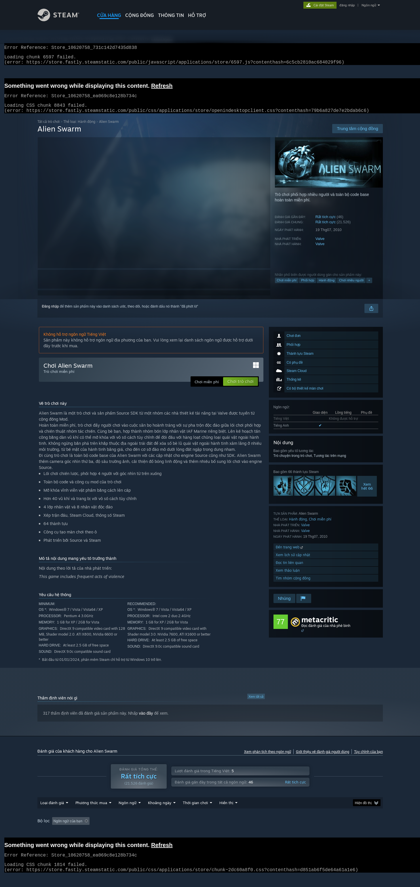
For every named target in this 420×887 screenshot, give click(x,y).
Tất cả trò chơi (48, 128)
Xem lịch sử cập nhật (293, 562)
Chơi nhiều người (351, 287)
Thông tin (171, 15)
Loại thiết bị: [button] (334, 832)
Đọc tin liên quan (289, 569)
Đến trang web (290, 554)
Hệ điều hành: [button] (264, 832)
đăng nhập (347, 5)
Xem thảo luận (288, 577)
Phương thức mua (91, 813)
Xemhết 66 (367, 493)
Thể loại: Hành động (79, 128)
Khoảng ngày (159, 813)
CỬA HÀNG (109, 15)
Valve (320, 245)
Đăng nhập (50, 313)
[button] (56, 831)
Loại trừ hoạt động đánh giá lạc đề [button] (124, 832)
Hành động (327, 287)
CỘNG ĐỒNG (139, 15)
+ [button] (369, 287)
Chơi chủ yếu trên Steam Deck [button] (219, 832)
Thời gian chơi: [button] (173, 832)
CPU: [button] (290, 832)
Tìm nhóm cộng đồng (293, 585)
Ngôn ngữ (369, 5)
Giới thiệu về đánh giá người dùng (322, 758)
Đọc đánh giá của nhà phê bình (325, 632)
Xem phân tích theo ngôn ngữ (267, 758)
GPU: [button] (310, 832)
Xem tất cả (255, 703)
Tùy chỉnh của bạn (368, 758)
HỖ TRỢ (197, 15)
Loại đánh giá (52, 813)
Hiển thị (226, 813)
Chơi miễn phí (287, 287)
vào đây (146, 720)
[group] (210, 832)
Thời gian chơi (195, 813)
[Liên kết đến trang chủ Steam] (62, 19)
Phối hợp (307, 287)
